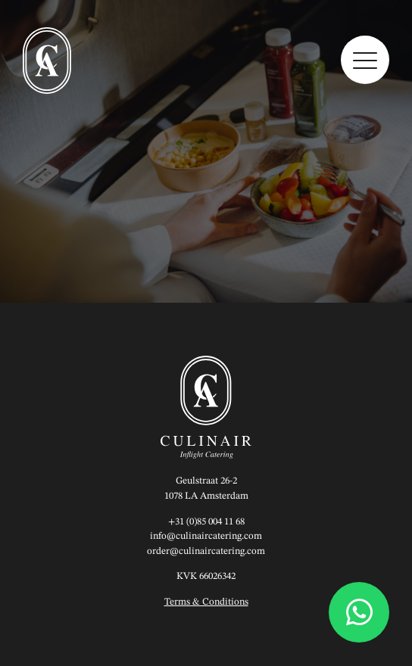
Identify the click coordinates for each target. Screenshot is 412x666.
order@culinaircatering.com (206, 551)
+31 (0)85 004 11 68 (206, 522)
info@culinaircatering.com (206, 536)
